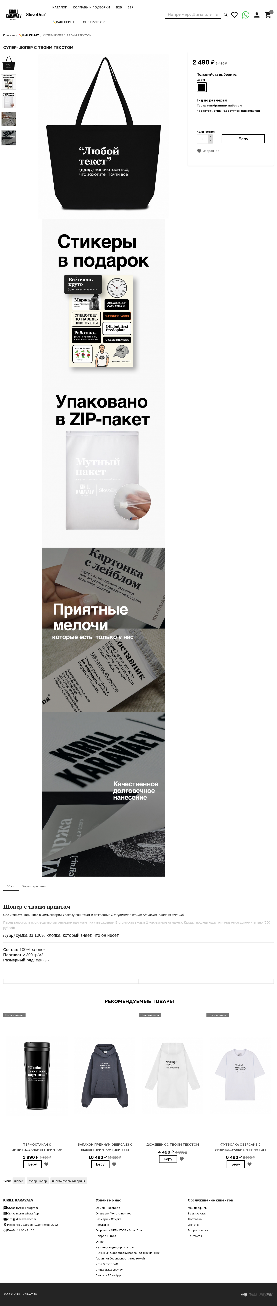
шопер (19, 1181)
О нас (99, 1241)
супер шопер (38, 1181)
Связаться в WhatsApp (21, 1213)
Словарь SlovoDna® (109, 1269)
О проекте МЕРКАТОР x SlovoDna (119, 1230)
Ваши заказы (197, 1213)
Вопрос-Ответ (106, 1236)
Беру (32, 1164)
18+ (131, 7)
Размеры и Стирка (108, 1219)
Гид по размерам (212, 100)
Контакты (195, 1236)
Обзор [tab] (10, 886)
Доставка (195, 1219)
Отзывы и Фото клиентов (114, 1213)
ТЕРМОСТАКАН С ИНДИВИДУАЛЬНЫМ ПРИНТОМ (37, 1146)
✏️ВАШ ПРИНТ (63, 22)
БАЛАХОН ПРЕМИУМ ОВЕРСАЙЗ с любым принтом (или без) (105, 1146)
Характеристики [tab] (34, 886)
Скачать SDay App (108, 1275)
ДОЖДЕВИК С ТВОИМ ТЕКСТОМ (172, 1144)
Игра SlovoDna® (107, 1264)
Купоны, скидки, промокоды (115, 1247)
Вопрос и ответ (199, 1230)
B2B (119, 7)
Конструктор (93, 22)
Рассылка (102, 1224)
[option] (37, 1090)
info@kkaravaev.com (19, 1219)
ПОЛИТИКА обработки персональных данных (127, 1252)
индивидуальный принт (68, 1181)
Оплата (193, 1224)
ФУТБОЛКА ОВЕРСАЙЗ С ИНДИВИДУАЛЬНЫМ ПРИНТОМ (240, 1146)
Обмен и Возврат (108, 1207)
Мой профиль (197, 1207)
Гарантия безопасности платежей (120, 1258)
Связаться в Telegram (20, 1207)
